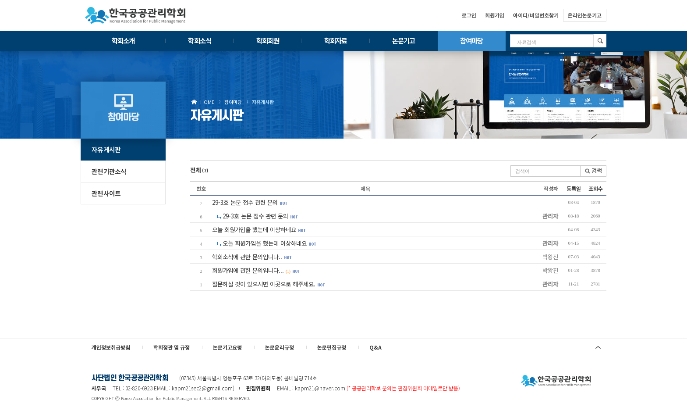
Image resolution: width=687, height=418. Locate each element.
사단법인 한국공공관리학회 (556, 381)
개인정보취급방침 (111, 347)
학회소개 (123, 40)
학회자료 (335, 40)
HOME (207, 101)
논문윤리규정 (279, 347)
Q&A (375, 347)
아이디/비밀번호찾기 (536, 15)
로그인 (469, 15)
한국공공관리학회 (135, 15)
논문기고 (403, 40)
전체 (199, 169)
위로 (598, 347)
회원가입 (494, 15)
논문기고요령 (227, 347)
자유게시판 (263, 101)
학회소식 (199, 40)
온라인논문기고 (585, 15)
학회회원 (267, 40)
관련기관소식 (109, 171)
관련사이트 (106, 193)
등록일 (574, 188)
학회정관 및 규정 (171, 347)
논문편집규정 (331, 347)
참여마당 (471, 40)
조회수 (595, 188)
